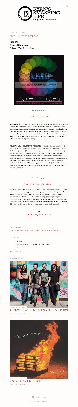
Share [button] (11, 227)
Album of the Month (20, 230)
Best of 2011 (30, 230)
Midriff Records (31, 148)
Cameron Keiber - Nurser (26, 380)
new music (56, 230)
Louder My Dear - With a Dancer (39, 184)
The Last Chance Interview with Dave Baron (39, 310)
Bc (36, 215)
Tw (50, 215)
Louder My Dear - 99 (39, 116)
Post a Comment (15, 251)
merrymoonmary (44, 401)
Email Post (18, 227)
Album (29, 215)
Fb (40, 215)
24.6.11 (18, 247)
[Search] (67, 6)
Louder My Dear (38, 230)
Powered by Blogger (39, 397)
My (45, 215)
